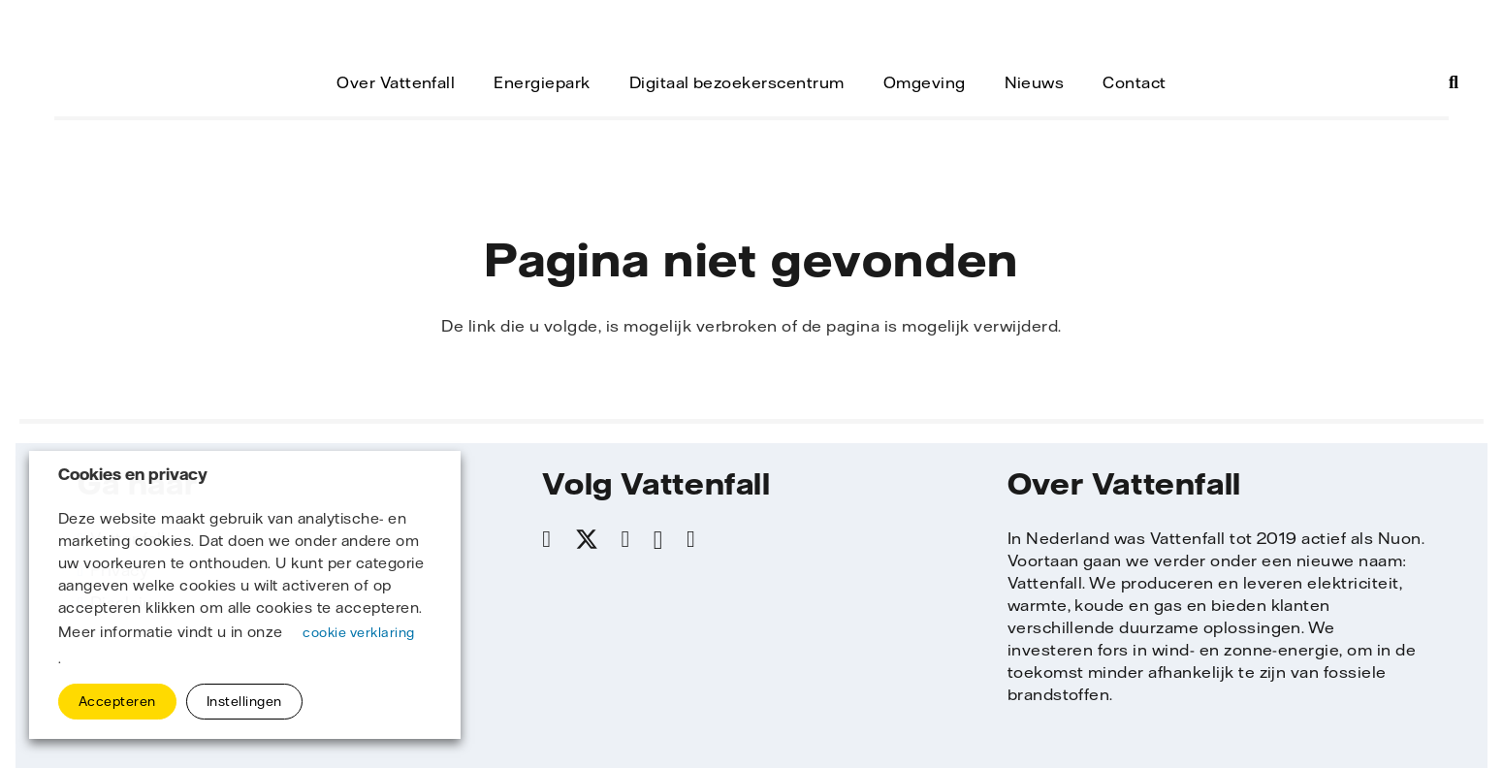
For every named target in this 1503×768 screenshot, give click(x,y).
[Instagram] (658, 540)
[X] (586, 540)
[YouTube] (691, 539)
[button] (1453, 82)
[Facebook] (546, 539)
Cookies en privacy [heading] (133, 474)
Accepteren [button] (117, 701)
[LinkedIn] (626, 539)
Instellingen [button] (244, 701)
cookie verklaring (358, 632)
